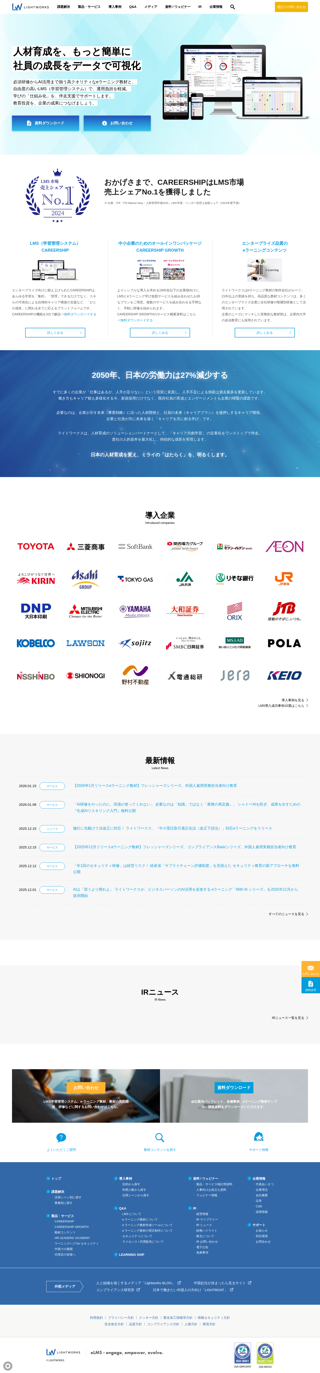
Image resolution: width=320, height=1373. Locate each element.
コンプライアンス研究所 (115, 1290)
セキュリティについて (137, 1236)
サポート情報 (258, 1150)
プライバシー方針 (121, 1317)
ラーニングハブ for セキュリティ (77, 1243)
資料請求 (310, 990)
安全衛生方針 (114, 1324)
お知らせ (262, 1230)
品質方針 (135, 1324)
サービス (52, 786)
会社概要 (262, 1195)
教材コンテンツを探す (160, 1150)
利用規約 (96, 1317)
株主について (205, 1236)
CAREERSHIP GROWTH (72, 1227)
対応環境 (262, 1236)
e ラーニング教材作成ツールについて (147, 1225)
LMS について (131, 1214)
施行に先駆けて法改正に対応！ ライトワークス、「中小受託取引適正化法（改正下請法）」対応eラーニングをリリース (172, 828)
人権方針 (191, 1324)
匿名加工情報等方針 (178, 1317)
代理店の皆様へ (65, 1254)
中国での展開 (64, 1249)
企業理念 (262, 1189)
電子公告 (202, 1247)
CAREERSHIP (64, 1221)
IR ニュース (204, 1225)
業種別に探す (64, 1203)
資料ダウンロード (49, 123)
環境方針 (209, 1324)
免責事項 (202, 1252)
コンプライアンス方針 (163, 1324)
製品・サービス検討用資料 (214, 1184)
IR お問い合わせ (207, 1241)
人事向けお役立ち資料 (211, 1189)
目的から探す (131, 1184)
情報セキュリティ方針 (214, 1317)
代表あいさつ (265, 1184)
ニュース (52, 828)
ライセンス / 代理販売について (143, 1241)
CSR (259, 1206)
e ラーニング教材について (140, 1219)
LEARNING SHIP (132, 1255)
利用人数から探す (134, 1189)
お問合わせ (263, 1241)
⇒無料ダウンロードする (78, 314)
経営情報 (202, 1214)
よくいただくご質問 (61, 1150)
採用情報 (262, 1212)
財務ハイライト (206, 1230)
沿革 (259, 1201)
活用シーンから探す (135, 1195)
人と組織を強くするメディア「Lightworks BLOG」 (135, 1283)
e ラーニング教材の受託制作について (147, 1230)
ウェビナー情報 (206, 1195)
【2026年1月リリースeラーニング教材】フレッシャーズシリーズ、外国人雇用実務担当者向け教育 (155, 786)
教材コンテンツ (65, 1232)
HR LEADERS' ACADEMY (72, 1238)
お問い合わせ (310, 974)
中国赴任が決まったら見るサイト (220, 1283)
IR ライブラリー (207, 1219)
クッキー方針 (148, 1317)
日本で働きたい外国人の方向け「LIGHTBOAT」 (190, 1290)
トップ (56, 1178)
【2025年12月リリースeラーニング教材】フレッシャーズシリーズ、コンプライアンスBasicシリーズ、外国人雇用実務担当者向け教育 (184, 847)
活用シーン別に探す (68, 1197)
